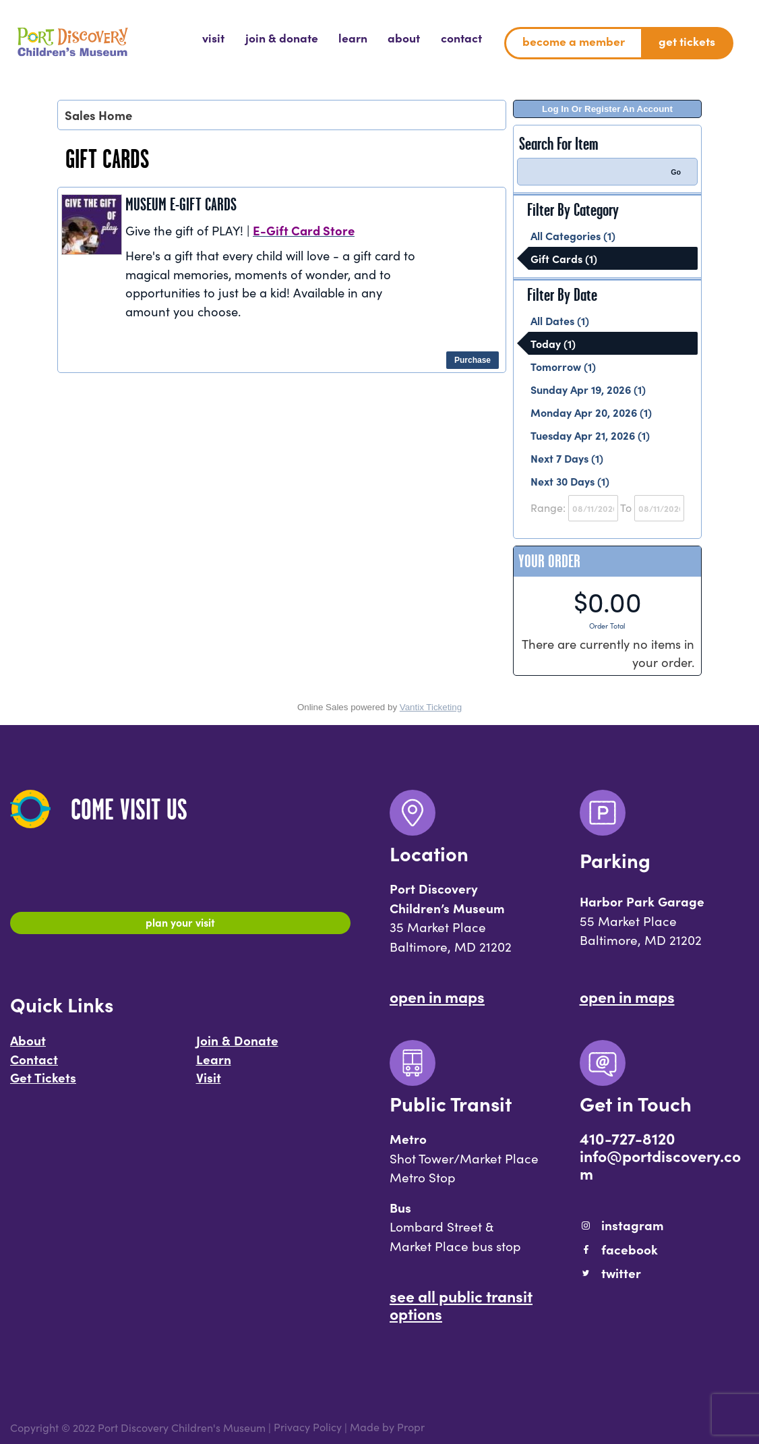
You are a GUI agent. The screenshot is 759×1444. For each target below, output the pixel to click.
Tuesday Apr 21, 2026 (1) (590, 435)
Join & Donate (237, 1046)
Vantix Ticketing (431, 707)
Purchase (472, 360)
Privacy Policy (308, 1427)
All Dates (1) (559, 320)
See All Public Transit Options (461, 1304)
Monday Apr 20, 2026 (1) (591, 412)
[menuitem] (213, 38)
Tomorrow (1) (563, 366)
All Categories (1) (572, 235)
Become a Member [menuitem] (573, 40)
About (28, 1046)
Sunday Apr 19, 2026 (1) (588, 389)
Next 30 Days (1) (569, 480)
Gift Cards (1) (563, 258)
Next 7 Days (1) (566, 458)
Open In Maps (437, 996)
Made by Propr (387, 1427)
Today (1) (553, 343)
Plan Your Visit (180, 924)
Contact (34, 1064)
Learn (213, 1064)
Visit (208, 1083)
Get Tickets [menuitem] (687, 40)
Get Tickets (43, 1083)
